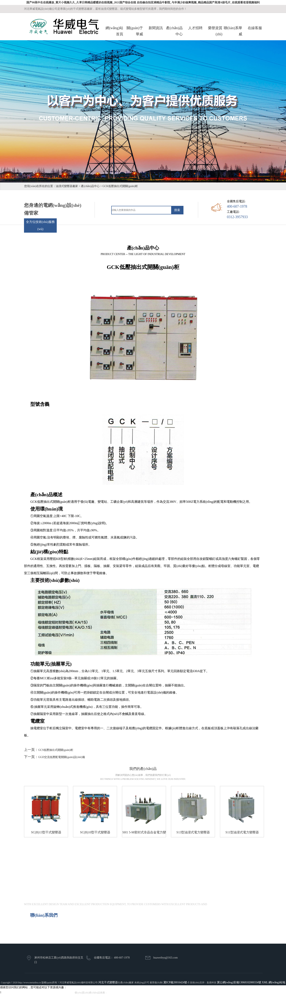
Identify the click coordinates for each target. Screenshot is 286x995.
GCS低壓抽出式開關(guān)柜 (55, 749)
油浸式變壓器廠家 (67, 186)
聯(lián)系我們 (44, 915)
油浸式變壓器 (130, 992)
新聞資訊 (156, 28)
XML (265, 982)
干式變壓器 (114, 992)
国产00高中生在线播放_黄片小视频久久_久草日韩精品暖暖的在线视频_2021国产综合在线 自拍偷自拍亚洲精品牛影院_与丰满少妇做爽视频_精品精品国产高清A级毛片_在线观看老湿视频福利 (143, 2)
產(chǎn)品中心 (90, 186)
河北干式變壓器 (108, 982)
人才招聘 (195, 28)
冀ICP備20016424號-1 (176, 982)
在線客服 (255, 28)
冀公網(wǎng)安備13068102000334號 (239, 982)
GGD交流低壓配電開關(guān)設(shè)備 (61, 757)
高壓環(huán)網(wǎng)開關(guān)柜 (190, 992)
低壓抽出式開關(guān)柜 (154, 992)
